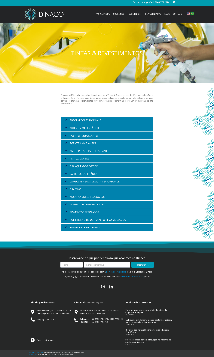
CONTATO (177, 14)
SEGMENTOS (135, 14)
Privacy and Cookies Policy (132, 276)
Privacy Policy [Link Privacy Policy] (33, 354)
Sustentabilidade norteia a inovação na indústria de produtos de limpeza (148, 340)
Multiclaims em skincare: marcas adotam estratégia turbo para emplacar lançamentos (148, 321)
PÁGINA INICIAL (103, 14)
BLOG (167, 14)
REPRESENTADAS (153, 14)
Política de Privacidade (116, 271)
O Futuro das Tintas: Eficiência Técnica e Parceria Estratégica (147, 331)
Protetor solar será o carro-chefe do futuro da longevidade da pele (146, 311)
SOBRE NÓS (119, 14)
